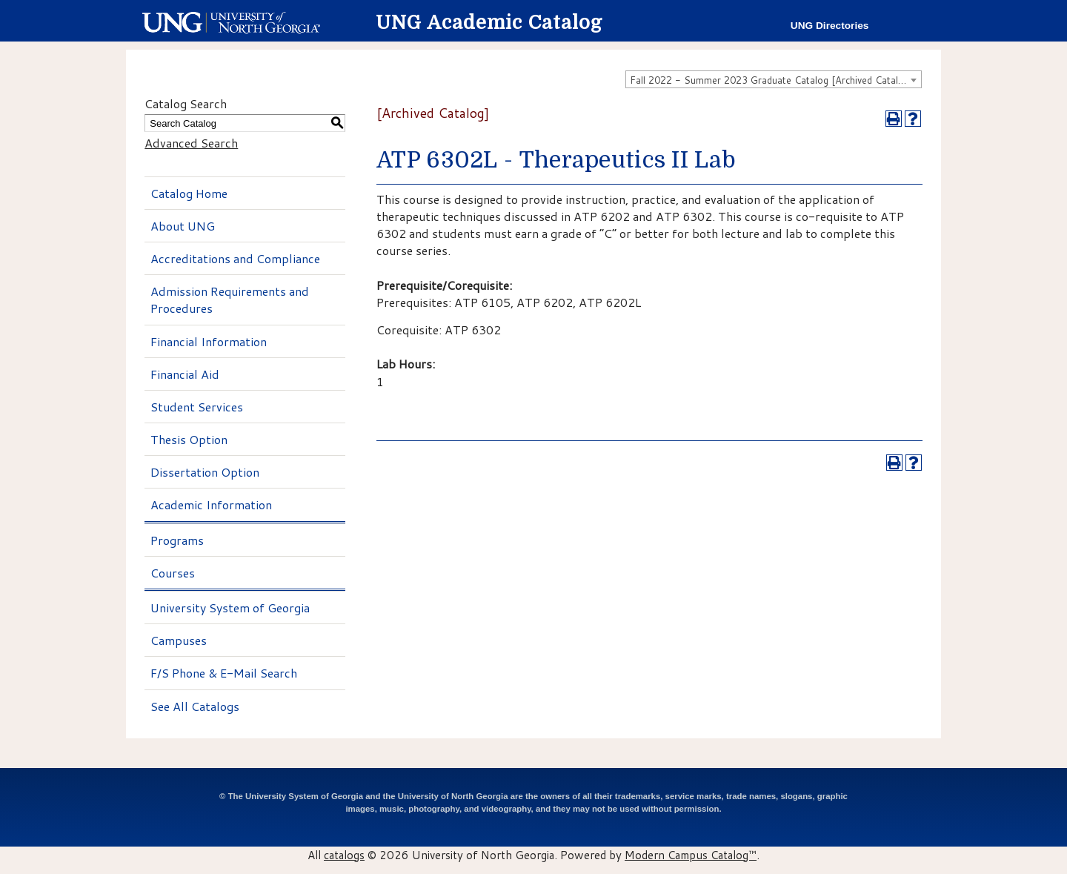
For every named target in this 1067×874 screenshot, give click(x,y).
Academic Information (211, 504)
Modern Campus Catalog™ (691, 855)
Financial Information (208, 341)
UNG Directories (830, 25)
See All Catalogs (194, 706)
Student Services (196, 406)
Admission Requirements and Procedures (229, 299)
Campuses (178, 640)
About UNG (182, 225)
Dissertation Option (204, 471)
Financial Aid (184, 374)
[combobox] (773, 79)
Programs (177, 540)
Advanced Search (191, 142)
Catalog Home (188, 193)
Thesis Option (188, 439)
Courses (172, 572)
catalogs (344, 855)
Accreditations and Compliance (235, 258)
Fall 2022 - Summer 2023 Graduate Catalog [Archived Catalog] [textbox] (771, 80)
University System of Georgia (230, 607)
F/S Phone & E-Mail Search (223, 672)
